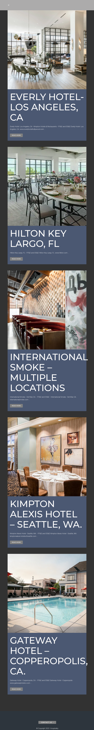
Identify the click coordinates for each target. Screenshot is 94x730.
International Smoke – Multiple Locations (49, 372)
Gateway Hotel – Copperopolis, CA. (49, 656)
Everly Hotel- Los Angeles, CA (47, 107)
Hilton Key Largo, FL (38, 238)
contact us (47, 722)
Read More (16, 135)
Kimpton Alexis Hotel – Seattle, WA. (46, 514)
